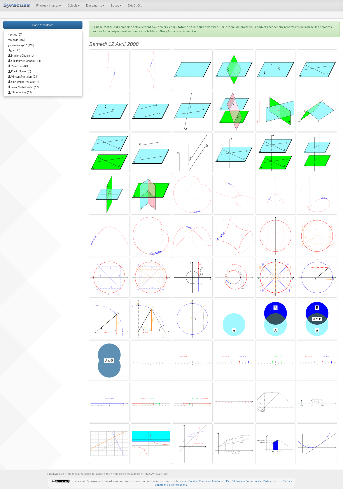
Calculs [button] (74, 5)
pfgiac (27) (14, 50)
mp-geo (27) (15, 34)
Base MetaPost (43, 25)
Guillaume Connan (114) (24, 61)
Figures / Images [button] (48, 5)
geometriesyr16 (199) (21, 45)
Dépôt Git (135, 5)
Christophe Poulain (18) (23, 82)
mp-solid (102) (16, 40)
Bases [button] (116, 5)
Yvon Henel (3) (18, 66)
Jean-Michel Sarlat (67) (23, 87)
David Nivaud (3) (19, 71)
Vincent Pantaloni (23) (23, 76)
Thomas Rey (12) (20, 92)
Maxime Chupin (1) (21, 55)
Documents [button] (95, 5)
